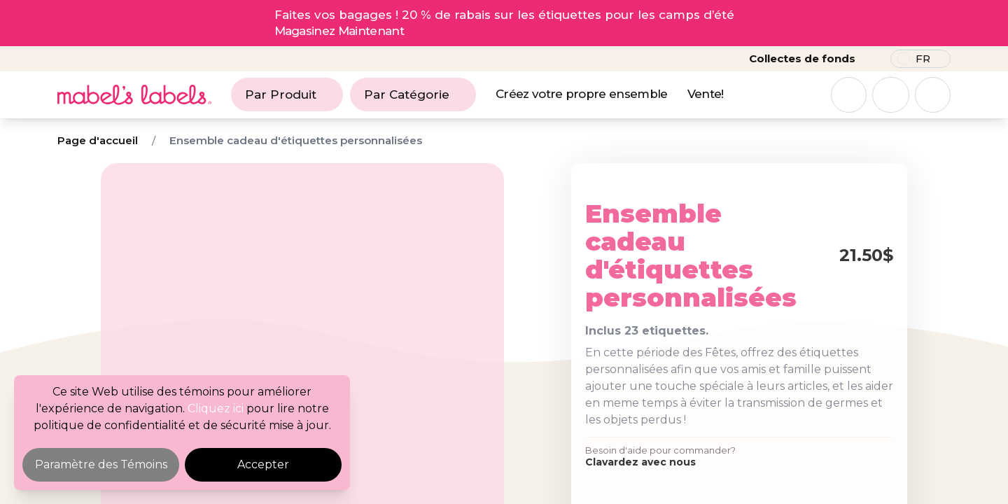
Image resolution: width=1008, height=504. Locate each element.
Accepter (263, 464)
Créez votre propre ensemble (582, 94)
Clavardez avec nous (640, 462)
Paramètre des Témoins (101, 464)
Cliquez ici (216, 408)
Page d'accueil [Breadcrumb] (97, 140)
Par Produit (287, 95)
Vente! (705, 94)
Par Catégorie (413, 95)
